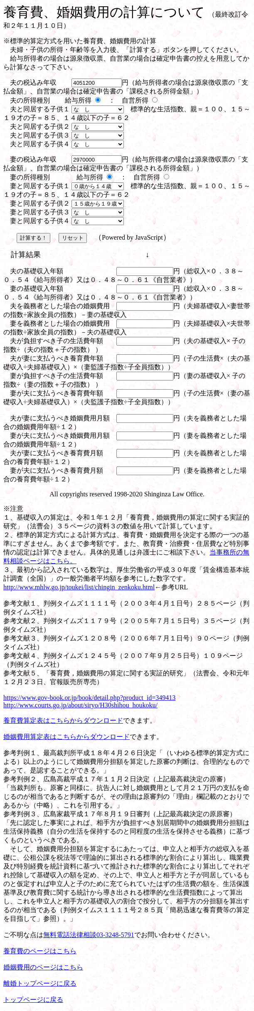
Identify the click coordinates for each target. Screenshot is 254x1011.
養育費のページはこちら (39, 951)
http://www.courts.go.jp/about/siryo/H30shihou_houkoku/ (80, 705)
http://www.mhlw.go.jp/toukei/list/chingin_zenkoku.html (79, 587)
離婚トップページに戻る (39, 983)
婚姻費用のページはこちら (43, 967)
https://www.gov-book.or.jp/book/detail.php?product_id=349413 (89, 697)
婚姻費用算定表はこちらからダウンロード (66, 736)
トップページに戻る (33, 999)
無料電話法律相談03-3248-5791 (88, 934)
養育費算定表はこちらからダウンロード (63, 720)
